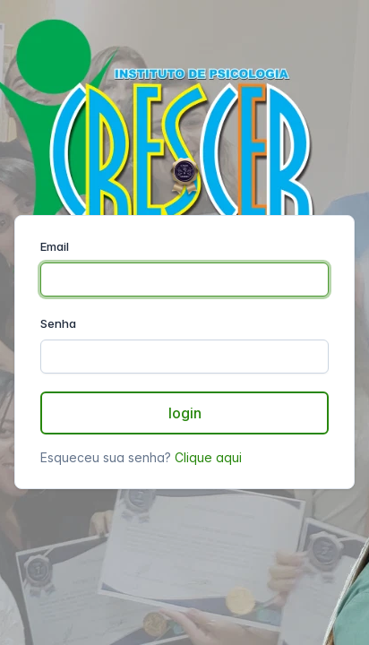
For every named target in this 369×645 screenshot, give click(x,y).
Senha (58, 323)
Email (54, 246)
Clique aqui (208, 457)
